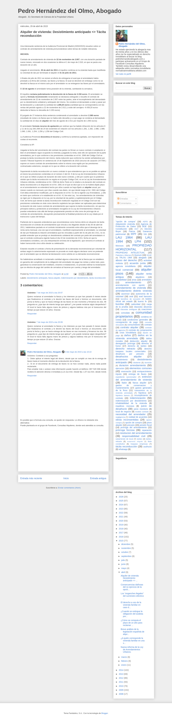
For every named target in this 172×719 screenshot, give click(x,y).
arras (134, 280)
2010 (121, 686)
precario (131, 425)
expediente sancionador (126, 377)
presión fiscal (146, 425)
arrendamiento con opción (130, 285)
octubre (125, 552)
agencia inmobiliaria (126, 266)
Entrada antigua (98, 478)
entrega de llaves (137, 374)
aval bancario (145, 296)
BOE (144, 226)
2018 (121, 528)
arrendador (147, 280)
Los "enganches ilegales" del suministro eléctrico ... (132, 596)
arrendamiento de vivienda (131, 287)
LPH (138, 241)
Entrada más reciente (31, 478)
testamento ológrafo (135, 441)
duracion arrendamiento (132, 365)
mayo (124, 568)
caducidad (135, 304)
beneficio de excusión (130, 299)
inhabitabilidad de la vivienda (131, 403)
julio (123, 560)
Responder (32, 314)
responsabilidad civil (133, 436)
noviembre (126, 548)
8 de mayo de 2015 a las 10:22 (78, 352)
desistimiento (122, 359)
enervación (126, 371)
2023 (121, 509)
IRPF (133, 234)
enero (124, 665)
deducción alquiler (139, 341)
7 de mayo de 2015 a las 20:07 (50, 293)
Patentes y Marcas (123, 255)
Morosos (120, 246)
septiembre (126, 556)
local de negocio (123, 411)
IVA (145, 234)
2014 (121, 670)
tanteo (139, 439)
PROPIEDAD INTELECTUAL (130, 252)
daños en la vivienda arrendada (134, 337)
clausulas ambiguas (128, 309)
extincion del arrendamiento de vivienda (134, 378)
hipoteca (142, 393)
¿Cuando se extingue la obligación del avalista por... (132, 613)
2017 (121, 532)
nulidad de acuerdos (138, 417)
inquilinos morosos (125, 406)
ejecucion (120, 368)
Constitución (121, 229)
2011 (121, 682)
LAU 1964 (124, 237)
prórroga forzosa (125, 430)
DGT (136, 229)
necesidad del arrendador (131, 414)
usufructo (147, 446)
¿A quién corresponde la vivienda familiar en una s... (132, 640)
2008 (121, 694)
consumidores (134, 325)
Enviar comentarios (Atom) (69, 488)
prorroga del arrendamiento (134, 427)
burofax (120, 304)
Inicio (66, 478)
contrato (148, 325)
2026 (121, 497)
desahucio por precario (130, 354)
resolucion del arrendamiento (136, 433)
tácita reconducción (97, 278)
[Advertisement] (63, 451)
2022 (121, 513)
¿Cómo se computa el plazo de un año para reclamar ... (131, 622)
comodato (125, 313)
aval (131, 296)
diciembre (126, 544)
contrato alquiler (129, 327)
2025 (121, 501)
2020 (121, 521)
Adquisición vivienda (125, 224)
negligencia (120, 417)
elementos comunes (140, 368)
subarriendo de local (124, 439)
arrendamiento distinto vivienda (134, 290)
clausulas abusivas (143, 307)
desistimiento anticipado (37, 278)
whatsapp (123, 449)
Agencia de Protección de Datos (134, 225)
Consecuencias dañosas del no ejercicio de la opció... (132, 587)
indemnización (138, 398)
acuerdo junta (138, 263)
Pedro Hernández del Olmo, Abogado (69, 11)
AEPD (145, 222)
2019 (121, 525)
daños (127, 335)
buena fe (142, 301)
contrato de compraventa (140, 330)
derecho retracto (125, 348)
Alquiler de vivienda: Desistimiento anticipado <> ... (130, 578)
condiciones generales (137, 320)
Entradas (122, 199)
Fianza (132, 231)
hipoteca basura (123, 395)
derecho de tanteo (137, 346)
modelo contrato (142, 412)
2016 (121, 537)
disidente (136, 363)
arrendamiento (133, 282)
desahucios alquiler (129, 356)
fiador (124, 383)
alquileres (140, 277)
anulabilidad (121, 280)
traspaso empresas (139, 444)
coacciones (147, 309)
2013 (121, 674)
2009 (121, 690)
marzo (124, 657)
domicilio (148, 363)
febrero (124, 661)
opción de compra (133, 422)
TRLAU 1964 (125, 257)
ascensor (125, 294)
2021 (121, 516)
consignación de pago (127, 322)
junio (123, 564)
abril (123, 572)
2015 (121, 541)
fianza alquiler (54, 278)
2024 (121, 504)
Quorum (138, 255)
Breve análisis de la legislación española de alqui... (132, 631)
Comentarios (124, 203)
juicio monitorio (141, 409)
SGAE (149, 255)
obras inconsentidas (127, 419)
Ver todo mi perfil (123, 74)
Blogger (104, 713)
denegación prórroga (125, 343)
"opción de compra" (126, 221)
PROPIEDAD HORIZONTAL (134, 247)
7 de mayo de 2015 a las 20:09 (50, 322)
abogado (143, 257)
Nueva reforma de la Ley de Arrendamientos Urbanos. (132, 649)
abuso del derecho (126, 260)
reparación (147, 430)
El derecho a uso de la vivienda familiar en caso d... (131, 605)
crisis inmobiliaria (128, 332)
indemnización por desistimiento (74, 278)
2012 (121, 678)
